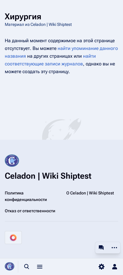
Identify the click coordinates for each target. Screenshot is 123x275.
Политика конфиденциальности (26, 196)
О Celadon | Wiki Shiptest (90, 193)
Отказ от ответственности (30, 210)
